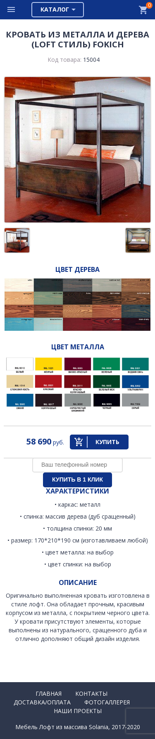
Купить (107, 442)
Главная (49, 693)
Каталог (55, 9)
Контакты (91, 693)
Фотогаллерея (107, 702)
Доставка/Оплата (42, 702)
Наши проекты (78, 711)
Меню (11, 9)
